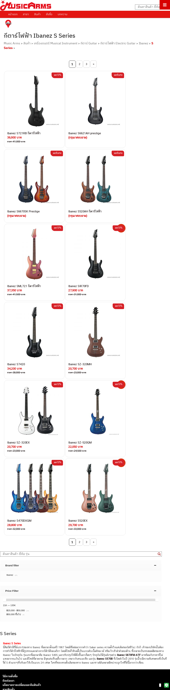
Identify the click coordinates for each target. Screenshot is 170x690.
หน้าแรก (13, 14)
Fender (6, 661)
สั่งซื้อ (49, 14)
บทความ (62, 14)
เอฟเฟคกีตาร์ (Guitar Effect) (18, 645)
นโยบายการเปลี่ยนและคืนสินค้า (22, 487)
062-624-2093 (44, 542)
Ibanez (143, 43)
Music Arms (12, 43)
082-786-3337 (41, 550)
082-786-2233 (53, 585)
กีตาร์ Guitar (89, 43)
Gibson (6, 665)
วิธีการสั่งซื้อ (10, 478)
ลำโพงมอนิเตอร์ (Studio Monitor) (20, 657)
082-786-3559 (42, 546)
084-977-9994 (41, 558)
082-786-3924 (31, 574)
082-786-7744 (46, 562)
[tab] (80, 367)
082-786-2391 (48, 593)
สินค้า (37, 14)
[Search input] (151, 7)
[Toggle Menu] (165, 5)
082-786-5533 (41, 554)
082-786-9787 (41, 581)
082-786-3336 (39, 566)
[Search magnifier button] (159, 356)
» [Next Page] (93, 64)
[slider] (4, 402)
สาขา (26, 14)
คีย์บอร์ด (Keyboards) (14, 638)
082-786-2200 (49, 570)
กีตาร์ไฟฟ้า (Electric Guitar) (17, 630)
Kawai (6, 672)
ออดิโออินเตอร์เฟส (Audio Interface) (22, 653)
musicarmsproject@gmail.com (27, 624)
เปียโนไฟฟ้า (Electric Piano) (18, 642)
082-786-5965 (49, 589)
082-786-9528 (33, 577)
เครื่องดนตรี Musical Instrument (55, 43)
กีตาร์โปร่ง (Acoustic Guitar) (18, 634)
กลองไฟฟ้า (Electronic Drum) (18, 649)
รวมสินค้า (9, 491)
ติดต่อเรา (8, 483)
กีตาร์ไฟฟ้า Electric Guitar (118, 43)
